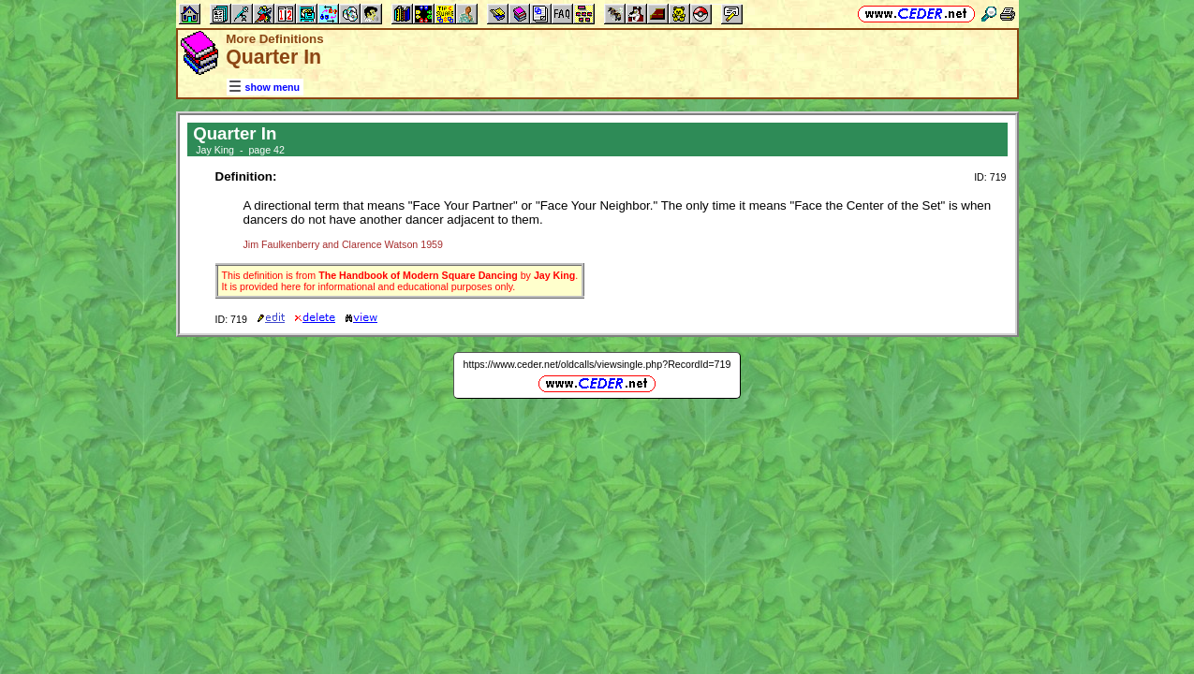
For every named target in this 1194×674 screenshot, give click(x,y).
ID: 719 (990, 177)
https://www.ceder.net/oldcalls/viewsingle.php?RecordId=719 (597, 364)
